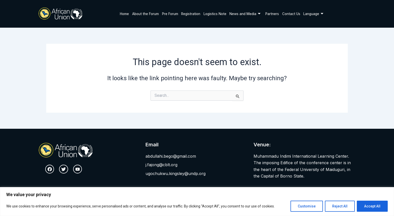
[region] (197, 201)
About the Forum (141, 14)
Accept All (372, 206)
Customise (307, 206)
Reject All (340, 206)
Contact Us (295, 14)
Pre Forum (166, 14)
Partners (275, 14)
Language (318, 14)
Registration (188, 14)
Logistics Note (214, 14)
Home (119, 14)
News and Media (247, 14)
